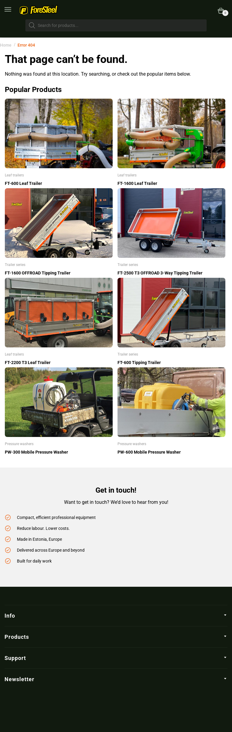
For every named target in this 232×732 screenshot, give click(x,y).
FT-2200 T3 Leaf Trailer (27, 362)
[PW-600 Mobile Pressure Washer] (171, 402)
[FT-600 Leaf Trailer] (59, 133)
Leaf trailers (14, 175)
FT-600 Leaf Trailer (23, 183)
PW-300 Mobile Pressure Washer (36, 452)
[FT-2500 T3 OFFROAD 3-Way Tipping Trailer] (171, 223)
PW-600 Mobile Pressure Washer (149, 452)
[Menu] (12, 9)
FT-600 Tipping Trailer (139, 362)
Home (5, 45)
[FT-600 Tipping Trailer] (171, 312)
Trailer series (15, 265)
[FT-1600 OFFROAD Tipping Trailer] (59, 223)
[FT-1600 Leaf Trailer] (171, 133)
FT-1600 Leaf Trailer (137, 183)
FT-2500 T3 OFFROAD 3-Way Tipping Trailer (160, 273)
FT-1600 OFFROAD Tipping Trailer (37, 273)
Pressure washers (19, 444)
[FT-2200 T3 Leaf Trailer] (59, 312)
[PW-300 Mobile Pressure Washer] (59, 402)
